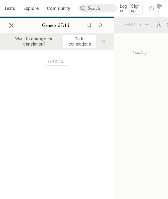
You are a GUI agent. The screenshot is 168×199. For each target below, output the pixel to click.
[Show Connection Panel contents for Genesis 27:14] (55, 25)
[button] (87, 24)
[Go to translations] (79, 41)
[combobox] (102, 8)
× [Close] (11, 24)
